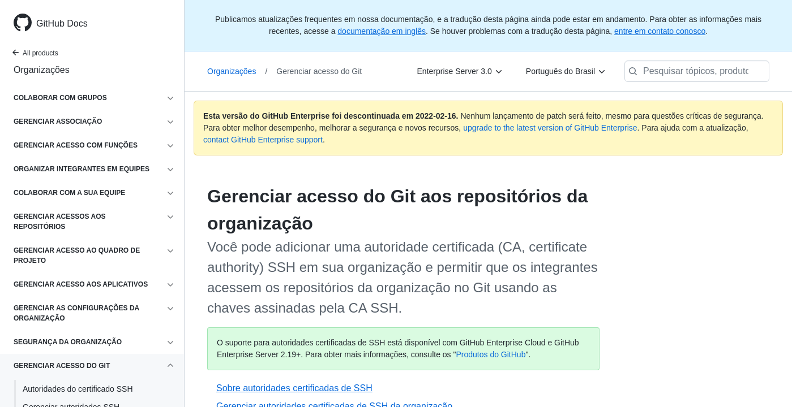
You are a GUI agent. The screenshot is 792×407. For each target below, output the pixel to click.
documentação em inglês (381, 31)
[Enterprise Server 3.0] (460, 71)
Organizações (42, 70)
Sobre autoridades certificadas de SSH (294, 388)
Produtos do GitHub (490, 354)
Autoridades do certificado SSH (78, 388)
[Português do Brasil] (566, 71)
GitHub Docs (62, 23)
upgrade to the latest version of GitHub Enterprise (550, 127)
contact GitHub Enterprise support (263, 139)
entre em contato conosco (659, 31)
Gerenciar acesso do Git (319, 71)
